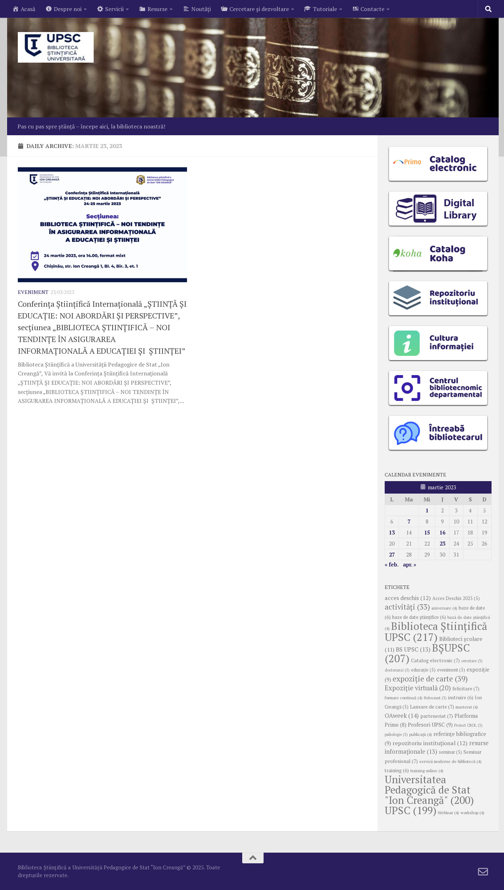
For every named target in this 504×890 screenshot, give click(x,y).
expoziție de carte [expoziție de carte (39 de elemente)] (430, 679)
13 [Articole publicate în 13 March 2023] (392, 532)
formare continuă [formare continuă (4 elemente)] (403, 697)
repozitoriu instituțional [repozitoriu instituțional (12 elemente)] (430, 743)
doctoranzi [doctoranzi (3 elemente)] (397, 670)
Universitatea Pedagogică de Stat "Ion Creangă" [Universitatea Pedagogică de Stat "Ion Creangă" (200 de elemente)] (429, 790)
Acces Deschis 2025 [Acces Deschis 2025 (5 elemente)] (456, 598)
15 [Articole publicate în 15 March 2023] (427, 532)
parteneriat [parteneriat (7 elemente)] (436, 716)
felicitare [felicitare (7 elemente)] (465, 688)
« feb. (392, 564)
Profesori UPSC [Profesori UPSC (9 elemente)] (430, 724)
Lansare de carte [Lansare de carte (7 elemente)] (432, 707)
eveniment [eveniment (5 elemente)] (451, 670)
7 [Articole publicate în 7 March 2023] (408, 521)
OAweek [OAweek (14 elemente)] (402, 715)
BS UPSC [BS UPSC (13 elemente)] (413, 649)
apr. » (409, 564)
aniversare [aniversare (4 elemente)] (444, 608)
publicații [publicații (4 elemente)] (420, 734)
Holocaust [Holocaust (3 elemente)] (435, 697)
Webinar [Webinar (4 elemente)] (448, 812)
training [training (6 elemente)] (397, 770)
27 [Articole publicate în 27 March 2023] (392, 554)
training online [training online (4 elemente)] (426, 770)
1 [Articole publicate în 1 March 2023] (427, 510)
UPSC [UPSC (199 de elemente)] (410, 810)
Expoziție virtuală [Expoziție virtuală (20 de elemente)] (418, 688)
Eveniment (33, 292)
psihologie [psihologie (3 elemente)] (396, 734)
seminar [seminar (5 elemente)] (450, 752)
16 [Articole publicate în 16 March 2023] (442, 532)
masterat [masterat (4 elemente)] (467, 707)
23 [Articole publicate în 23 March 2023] (442, 543)
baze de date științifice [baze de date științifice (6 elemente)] (419, 617)
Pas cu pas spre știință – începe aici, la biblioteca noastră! (91, 126)
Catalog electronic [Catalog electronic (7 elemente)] (435, 660)
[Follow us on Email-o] (483, 872)
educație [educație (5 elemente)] (423, 670)
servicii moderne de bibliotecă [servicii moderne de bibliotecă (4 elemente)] (450, 761)
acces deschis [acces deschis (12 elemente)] (408, 598)
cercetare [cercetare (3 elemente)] (472, 660)
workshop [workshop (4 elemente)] (472, 812)
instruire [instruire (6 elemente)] (460, 697)
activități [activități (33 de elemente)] (407, 607)
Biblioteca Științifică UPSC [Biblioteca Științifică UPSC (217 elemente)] (436, 631)
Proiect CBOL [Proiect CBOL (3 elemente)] (468, 725)
